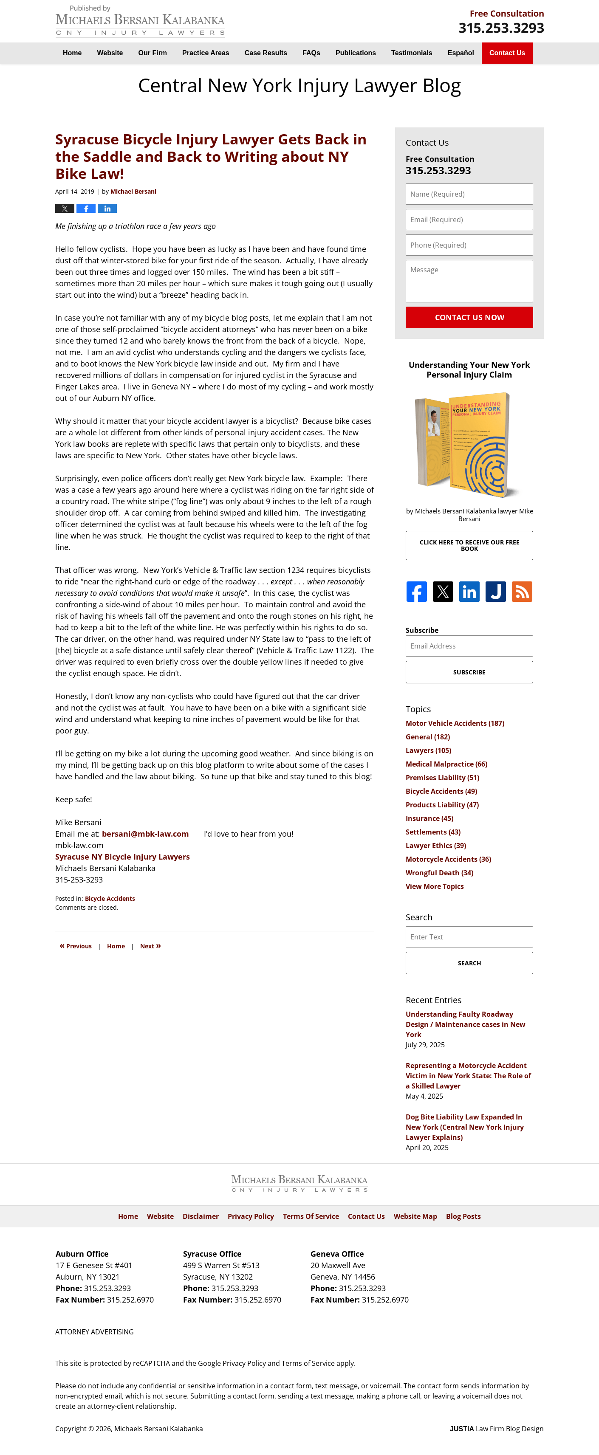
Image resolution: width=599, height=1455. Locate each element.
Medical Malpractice (446, 764)
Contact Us (507, 52)
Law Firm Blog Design (497, 1428)
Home (72, 52)
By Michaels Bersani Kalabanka (501, 21)
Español (461, 52)
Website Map (415, 1216)
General (428, 737)
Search (469, 963)
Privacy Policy (251, 1216)
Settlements (433, 832)
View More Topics (435, 886)
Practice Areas (205, 52)
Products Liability (442, 804)
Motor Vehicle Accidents (455, 723)
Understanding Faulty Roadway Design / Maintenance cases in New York (466, 1024)
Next (150, 945)
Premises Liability (442, 777)
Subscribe (422, 630)
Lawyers (428, 750)
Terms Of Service (311, 1216)
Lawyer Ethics (436, 845)
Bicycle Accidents (110, 898)
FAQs (311, 52)
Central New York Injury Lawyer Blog (140, 21)
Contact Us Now (469, 317)
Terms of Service (308, 1363)
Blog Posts (463, 1216)
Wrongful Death (439, 872)
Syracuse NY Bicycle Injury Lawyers (122, 857)
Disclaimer (201, 1216)
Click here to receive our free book (470, 545)
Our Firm (152, 52)
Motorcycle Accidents (448, 859)
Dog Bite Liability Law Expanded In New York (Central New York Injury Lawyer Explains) (465, 1127)
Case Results (266, 52)
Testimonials (411, 52)
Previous (75, 945)
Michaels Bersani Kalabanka (158, 1428)
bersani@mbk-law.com (145, 834)
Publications (356, 52)
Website (110, 52)
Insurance (429, 818)
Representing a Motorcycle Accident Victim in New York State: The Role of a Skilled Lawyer (468, 1076)
